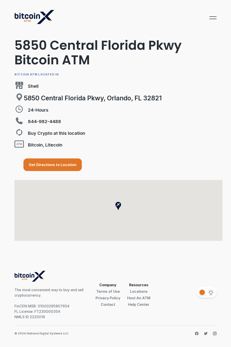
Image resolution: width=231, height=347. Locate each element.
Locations (139, 291)
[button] (118, 206)
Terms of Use (108, 291)
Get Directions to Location (52, 164)
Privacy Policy (108, 298)
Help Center (138, 304)
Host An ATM (138, 298)
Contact (108, 304)
